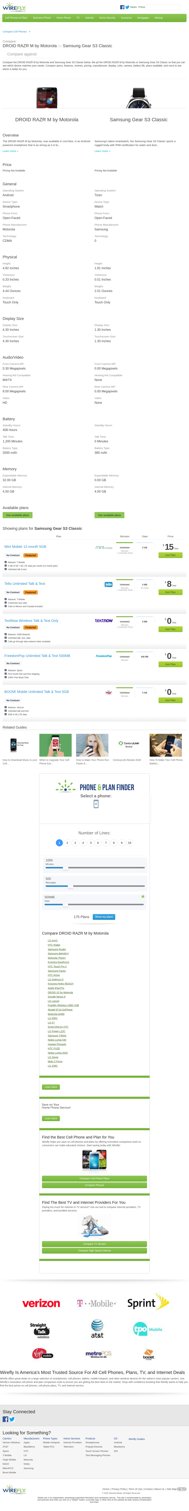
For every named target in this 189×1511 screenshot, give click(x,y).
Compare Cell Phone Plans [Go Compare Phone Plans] (94, 1178)
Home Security (107, 17)
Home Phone (64, 17)
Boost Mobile (9, 1472)
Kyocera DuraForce (58, 962)
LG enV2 (52, 940)
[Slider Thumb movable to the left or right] (65, 869)
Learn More (51, 1087)
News (133, 6)
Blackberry (117, 1446)
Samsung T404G (57, 1035)
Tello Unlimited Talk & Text (24, 583)
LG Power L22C (56, 1031)
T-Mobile (7, 1455)
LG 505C (53, 1018)
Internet (89, 17)
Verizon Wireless (11, 1442)
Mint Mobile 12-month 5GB (25, 546)
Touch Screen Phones (95, 1451)
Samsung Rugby (57, 949)
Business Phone (42, 17)
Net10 (6, 1463)
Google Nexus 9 (56, 996)
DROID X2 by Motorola (60, 992)
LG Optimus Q (55, 979)
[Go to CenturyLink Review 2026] (129, 745)
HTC (25, 1451)
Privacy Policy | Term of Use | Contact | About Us (138, 1488)
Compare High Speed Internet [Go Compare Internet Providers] (94, 1250)
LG (24, 1455)
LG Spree (53, 1057)
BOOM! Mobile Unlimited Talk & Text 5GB (36, 691)
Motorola (27, 1459)
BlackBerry (28, 1446)
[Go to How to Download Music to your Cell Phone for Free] (19, 745)
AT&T (5, 1446)
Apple (26, 1442)
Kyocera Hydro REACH (60, 983)
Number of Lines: (95, 833)
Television (68, 1446)
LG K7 (51, 1022)
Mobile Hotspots (51, 1442)
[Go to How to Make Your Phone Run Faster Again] (92, 745)
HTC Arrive (54, 975)
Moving (158, 17)
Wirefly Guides (135, 1439)
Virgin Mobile (9, 1459)
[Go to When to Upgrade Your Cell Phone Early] (55, 745)
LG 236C (53, 1065)
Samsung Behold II (58, 953)
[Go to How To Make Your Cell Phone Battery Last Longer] (166, 745)
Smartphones (91, 1442)
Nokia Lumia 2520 (58, 1052)
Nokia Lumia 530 (57, 1039)
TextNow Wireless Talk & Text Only (31, 620)
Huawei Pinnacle (57, 1044)
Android (116, 1442)
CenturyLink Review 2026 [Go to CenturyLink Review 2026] (127, 760)
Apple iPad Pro (56, 988)
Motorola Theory (57, 958)
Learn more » (10, 151)
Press (141, 6)
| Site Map (171, 1488)
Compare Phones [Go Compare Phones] (94, 1185)
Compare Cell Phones (15, 31)
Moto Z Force (55, 1061)
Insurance (126, 17)
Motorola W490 (56, 1014)
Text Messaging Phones (96, 1455)
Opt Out (182, 1488)
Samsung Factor (57, 970)
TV (78, 17)
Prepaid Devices (92, 1446)
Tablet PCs (48, 1446)
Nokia (26, 1463)
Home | (106, 1488)
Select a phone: (96, 796)
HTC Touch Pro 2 (57, 966)
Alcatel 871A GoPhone (60, 1009)
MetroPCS (8, 1468)
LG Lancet (53, 1001)
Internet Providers (72, 1442)
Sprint (6, 1451)
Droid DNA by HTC (58, 1026)
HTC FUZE (54, 1048)
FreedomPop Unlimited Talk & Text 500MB (37, 655)
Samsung (28, 1468)
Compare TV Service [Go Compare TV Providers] (94, 1244)
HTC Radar (54, 945)
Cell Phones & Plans (16, 17)
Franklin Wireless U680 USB (63, 1005)
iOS (114, 1451)
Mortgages (143, 17)
